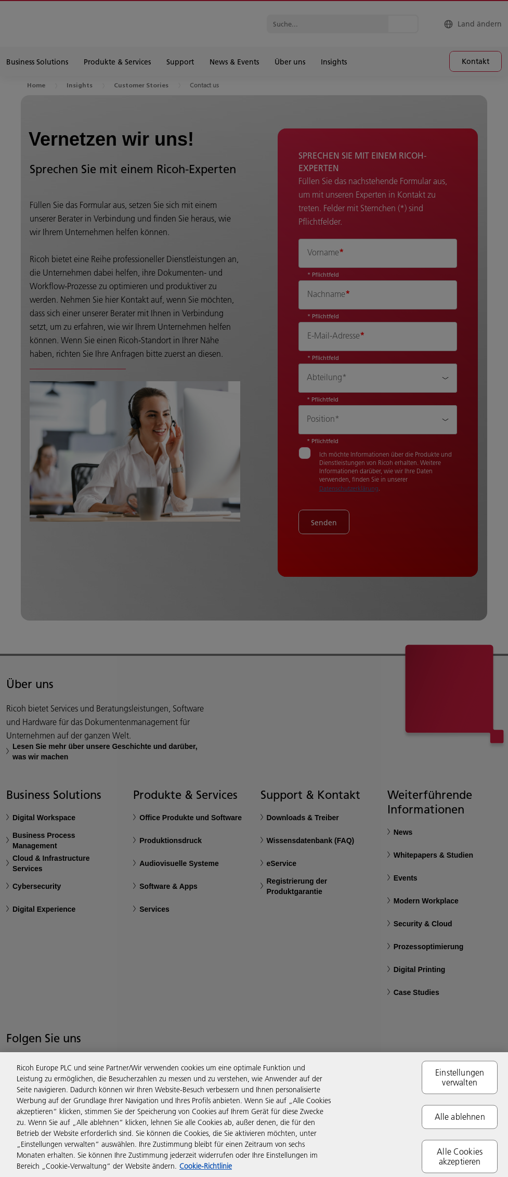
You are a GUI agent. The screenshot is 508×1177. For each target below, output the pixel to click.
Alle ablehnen (460, 1116)
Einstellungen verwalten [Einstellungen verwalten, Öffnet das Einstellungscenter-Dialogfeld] (459, 1077)
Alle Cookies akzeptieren (460, 1156)
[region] (254, 1114)
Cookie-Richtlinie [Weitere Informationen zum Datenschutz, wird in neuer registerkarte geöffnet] (205, 1166)
